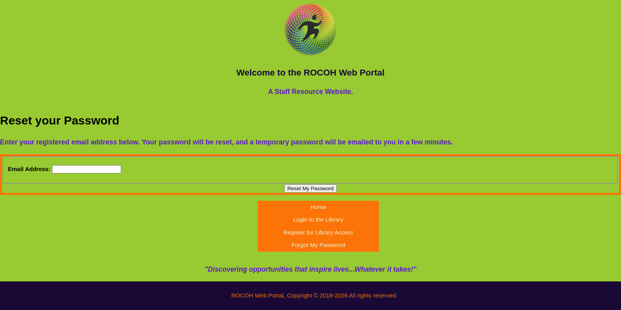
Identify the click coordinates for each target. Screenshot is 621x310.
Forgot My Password (318, 245)
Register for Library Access (318, 232)
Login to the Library (318, 219)
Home (318, 207)
